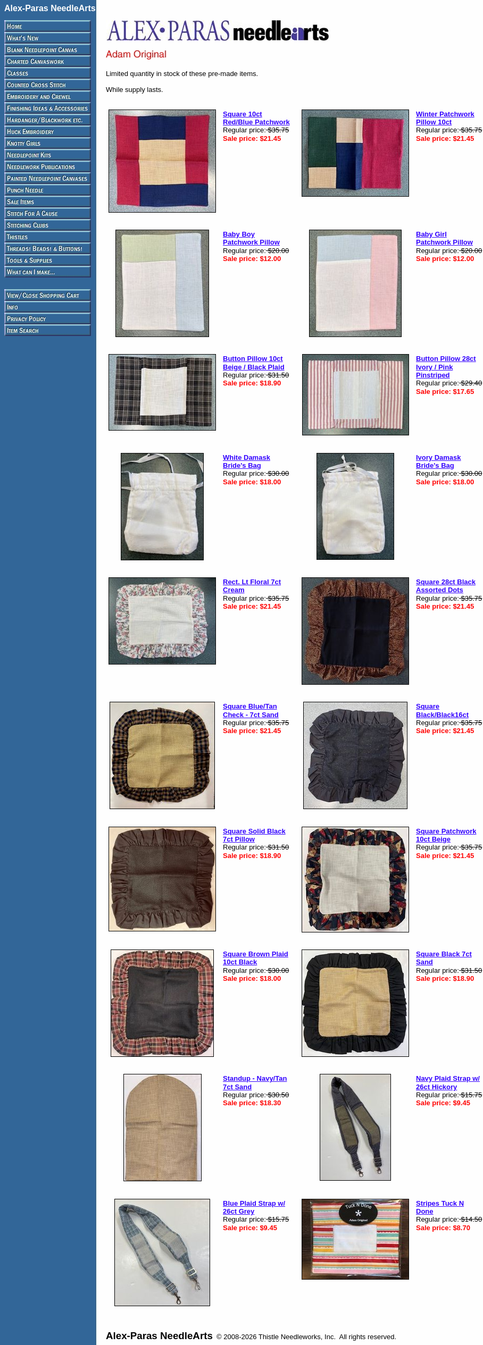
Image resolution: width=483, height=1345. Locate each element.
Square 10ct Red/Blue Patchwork (256, 118)
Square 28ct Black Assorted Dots (446, 586)
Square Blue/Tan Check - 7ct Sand (251, 710)
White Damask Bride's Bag (246, 461)
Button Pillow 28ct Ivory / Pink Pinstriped (446, 367)
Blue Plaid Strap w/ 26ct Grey (254, 1207)
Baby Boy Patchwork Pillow (251, 238)
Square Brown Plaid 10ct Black (255, 958)
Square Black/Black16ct (442, 710)
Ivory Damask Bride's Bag (438, 461)
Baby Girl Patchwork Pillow (444, 238)
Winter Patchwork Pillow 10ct (445, 118)
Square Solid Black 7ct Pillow (254, 835)
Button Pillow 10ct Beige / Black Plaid (254, 363)
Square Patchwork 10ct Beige (446, 835)
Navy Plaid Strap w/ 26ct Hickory (448, 1082)
